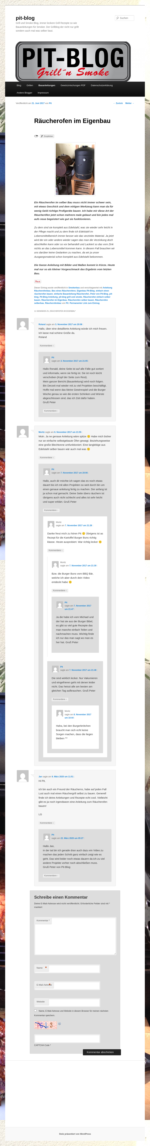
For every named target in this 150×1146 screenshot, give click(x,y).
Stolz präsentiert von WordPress (75, 1134)
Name (42, 968)
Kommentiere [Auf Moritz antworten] (47, 457)
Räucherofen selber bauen (81, 300)
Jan (40, 776)
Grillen (29, 85)
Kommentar (43, 920)
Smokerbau (74, 287)
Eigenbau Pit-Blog (86, 291)
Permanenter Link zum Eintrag (84, 303)
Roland (42, 324)
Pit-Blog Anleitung (49, 297)
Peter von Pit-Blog (99, 294)
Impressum (43, 92)
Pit (50, 103)
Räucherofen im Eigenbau (54, 300)
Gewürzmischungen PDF (73, 85)
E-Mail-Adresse (44, 985)
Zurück (118, 103)
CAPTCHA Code (42, 1045)
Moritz (42, 432)
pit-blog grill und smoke (70, 297)
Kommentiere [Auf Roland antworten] (47, 345)
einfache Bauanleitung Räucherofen (71, 294)
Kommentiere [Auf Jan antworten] (47, 823)
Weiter (129, 103)
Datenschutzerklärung (102, 85)
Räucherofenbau (53, 303)
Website (41, 1001)
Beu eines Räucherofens (64, 291)
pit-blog (25, 18)
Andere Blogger (24, 92)
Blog (19, 85)
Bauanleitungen (47, 85)
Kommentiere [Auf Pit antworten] (51, 411)
